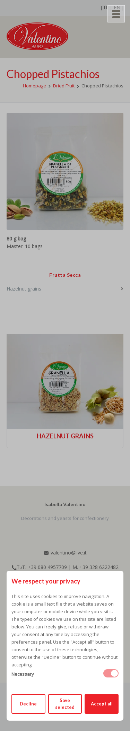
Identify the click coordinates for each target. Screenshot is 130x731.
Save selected (65, 703)
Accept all (102, 703)
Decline (28, 703)
